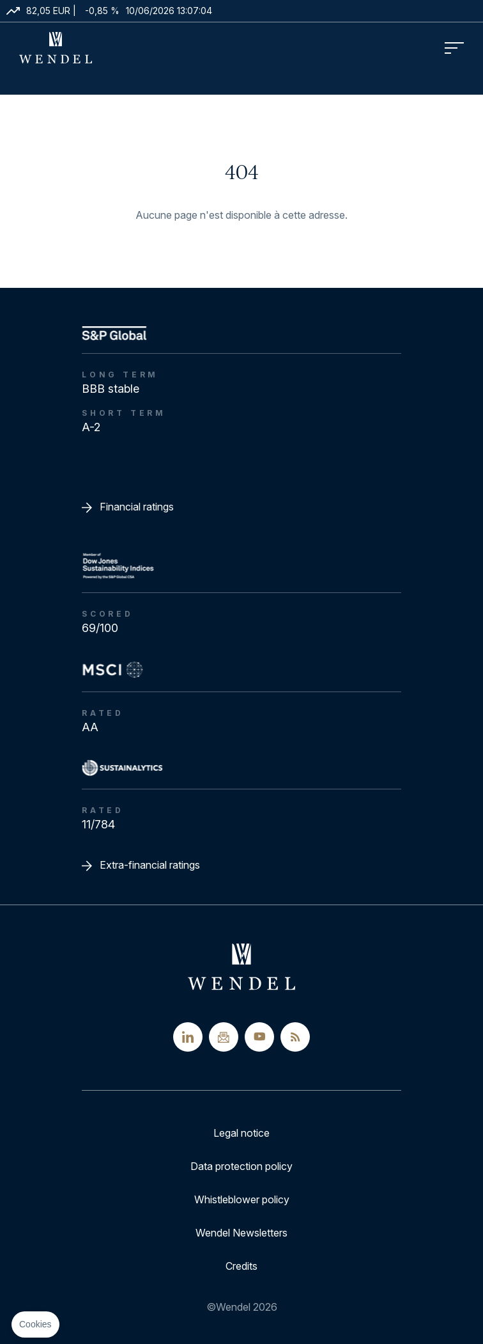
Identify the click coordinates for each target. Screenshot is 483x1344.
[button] (35, 1324)
